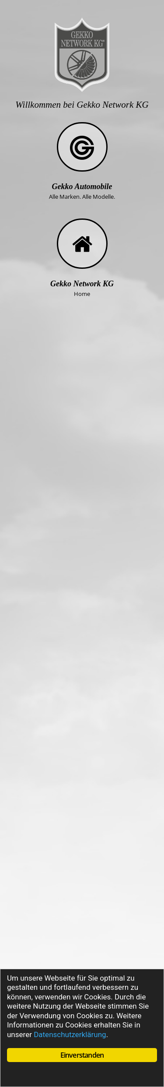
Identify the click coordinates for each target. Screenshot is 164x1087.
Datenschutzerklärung (70, 1034)
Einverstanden (82, 1055)
